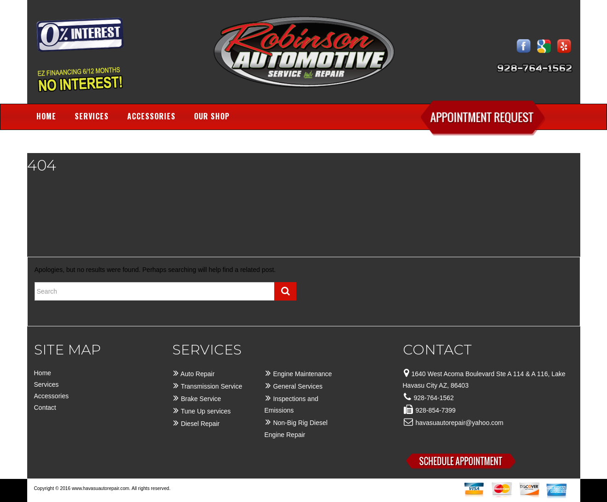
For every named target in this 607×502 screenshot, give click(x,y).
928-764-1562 (433, 398)
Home (46, 116)
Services (92, 116)
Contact (45, 407)
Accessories (151, 116)
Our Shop (212, 116)
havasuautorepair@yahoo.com (459, 422)
